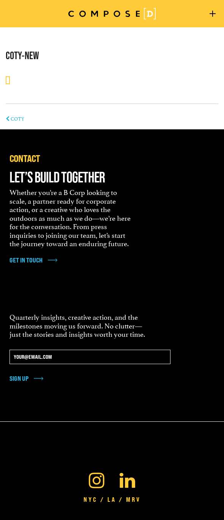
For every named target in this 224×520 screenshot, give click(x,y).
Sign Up (18, 378)
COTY (15, 118)
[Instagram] (96, 479)
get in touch (26, 260)
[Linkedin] (127, 479)
